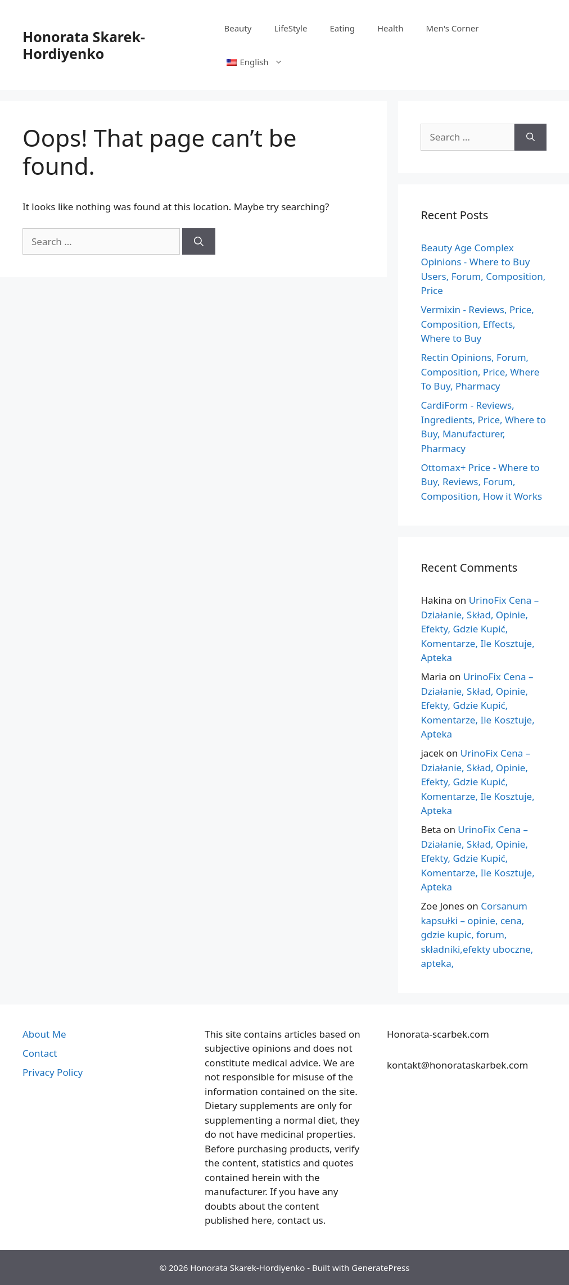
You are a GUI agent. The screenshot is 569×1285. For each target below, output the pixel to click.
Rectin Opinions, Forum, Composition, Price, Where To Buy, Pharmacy (480, 371)
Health (390, 28)
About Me (44, 1034)
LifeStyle (290, 28)
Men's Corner (452, 28)
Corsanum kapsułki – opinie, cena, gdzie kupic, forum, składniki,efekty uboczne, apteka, (477, 934)
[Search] (198, 241)
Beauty (237, 28)
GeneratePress (380, 1267)
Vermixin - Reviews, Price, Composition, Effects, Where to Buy (477, 324)
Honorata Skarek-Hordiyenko (83, 45)
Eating (342, 28)
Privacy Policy (52, 1072)
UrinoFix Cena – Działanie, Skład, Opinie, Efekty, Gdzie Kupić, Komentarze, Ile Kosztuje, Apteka (480, 629)
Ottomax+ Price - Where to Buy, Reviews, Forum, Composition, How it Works (481, 482)
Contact (39, 1053)
